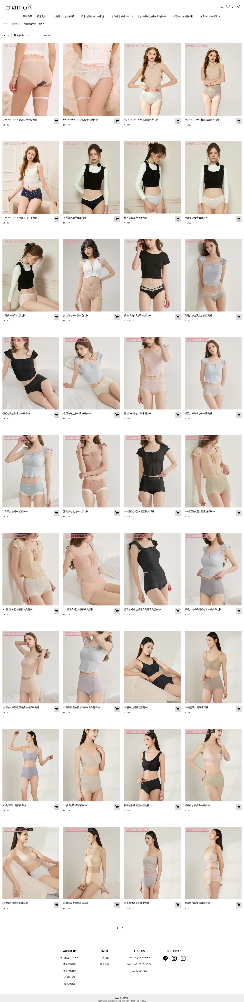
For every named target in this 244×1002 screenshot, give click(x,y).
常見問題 (104, 957)
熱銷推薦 (69, 16)
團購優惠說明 (69, 964)
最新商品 (27, 16)
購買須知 (104, 964)
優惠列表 (41, 16)
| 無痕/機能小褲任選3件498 (152, 16)
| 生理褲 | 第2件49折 (182, 16)
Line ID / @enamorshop (139, 957)
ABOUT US (69, 951)
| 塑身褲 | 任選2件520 (121, 16)
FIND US (139, 951)
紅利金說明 (69, 977)
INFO (104, 951)
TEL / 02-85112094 (139, 970)
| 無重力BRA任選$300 (209, 16)
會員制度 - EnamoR (69, 957)
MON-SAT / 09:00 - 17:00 (139, 964)
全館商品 (55, 16)
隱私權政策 (69, 983)
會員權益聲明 (69, 970)
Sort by (5, 35)
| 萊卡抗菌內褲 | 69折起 (92, 16)
